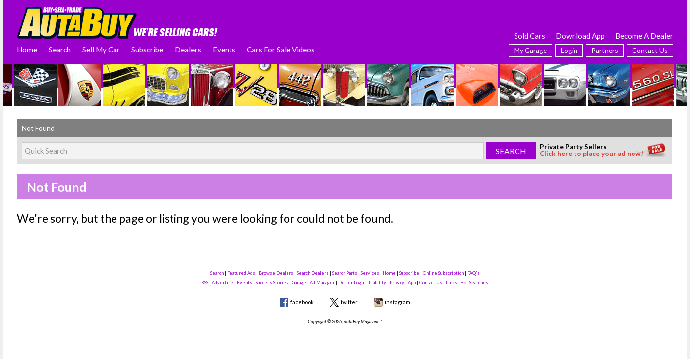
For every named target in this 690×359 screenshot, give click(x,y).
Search (60, 49)
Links (451, 282)
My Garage (530, 50)
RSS (204, 282)
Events (224, 49)
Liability (377, 282)
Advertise (222, 282)
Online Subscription (443, 273)
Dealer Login (351, 282)
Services (370, 273)
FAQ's (473, 273)
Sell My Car (101, 49)
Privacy (397, 282)
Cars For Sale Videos (281, 49)
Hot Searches (474, 282)
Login (569, 50)
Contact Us (650, 50)
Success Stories (272, 282)
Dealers (188, 49)
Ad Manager (322, 282)
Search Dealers (313, 273)
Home (27, 49)
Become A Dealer (644, 35)
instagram (397, 302)
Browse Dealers (276, 273)
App (412, 282)
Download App (580, 35)
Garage (299, 282)
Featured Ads (241, 273)
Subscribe (147, 49)
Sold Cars (529, 35)
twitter (349, 302)
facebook (302, 302)
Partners (604, 50)
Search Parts (344, 273)
